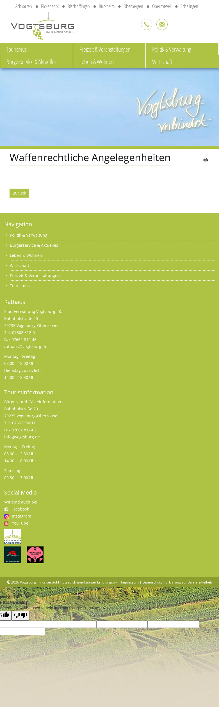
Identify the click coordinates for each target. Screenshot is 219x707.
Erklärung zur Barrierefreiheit (189, 582)
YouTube (20, 523)
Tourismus (16, 49)
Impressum (130, 582)
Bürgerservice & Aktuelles (31, 61)
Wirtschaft (162, 61)
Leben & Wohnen (96, 61)
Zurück (19, 193)
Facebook (16, 509)
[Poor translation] (20, 616)
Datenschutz (152, 582)
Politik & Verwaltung (171, 49)
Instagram (21, 516)
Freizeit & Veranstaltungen (105, 49)
